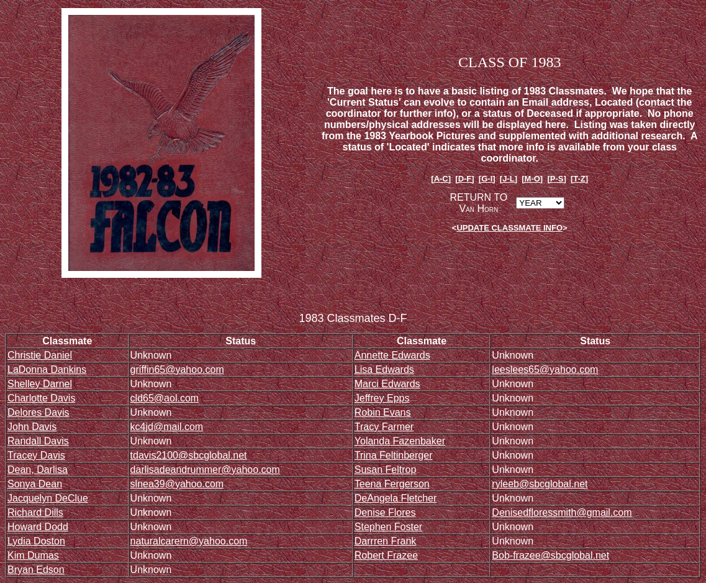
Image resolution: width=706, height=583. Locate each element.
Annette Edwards (392, 355)
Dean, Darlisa (37, 469)
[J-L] (508, 178)
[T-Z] (579, 178)
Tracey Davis (36, 455)
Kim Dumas (33, 555)
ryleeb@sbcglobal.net (539, 484)
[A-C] (441, 178)
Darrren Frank (386, 541)
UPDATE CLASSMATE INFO (509, 227)
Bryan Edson (36, 569)
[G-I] (487, 178)
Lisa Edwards (384, 369)
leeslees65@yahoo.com (545, 369)
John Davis (32, 426)
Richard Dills (35, 512)
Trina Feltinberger (394, 455)
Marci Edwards (387, 384)
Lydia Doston (36, 541)
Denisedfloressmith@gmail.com (561, 512)
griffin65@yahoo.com (177, 369)
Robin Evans (383, 412)
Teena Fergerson (392, 484)
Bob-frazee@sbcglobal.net (550, 555)
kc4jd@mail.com (167, 426)
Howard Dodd (37, 526)
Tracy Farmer (384, 426)
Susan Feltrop (386, 469)
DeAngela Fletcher (396, 498)
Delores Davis (38, 412)
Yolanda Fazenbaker (400, 441)
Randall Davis (38, 441)
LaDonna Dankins (46, 369)
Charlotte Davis (41, 398)
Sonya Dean (34, 484)
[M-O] (532, 178)
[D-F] (464, 178)
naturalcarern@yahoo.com (189, 541)
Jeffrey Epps (382, 398)
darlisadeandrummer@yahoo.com (205, 469)
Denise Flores (385, 512)
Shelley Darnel (39, 384)
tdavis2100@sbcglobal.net (188, 455)
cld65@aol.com (164, 398)
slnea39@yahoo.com (177, 484)
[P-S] (556, 178)
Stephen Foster (388, 526)
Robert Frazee (386, 555)
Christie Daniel (39, 355)
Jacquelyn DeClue (47, 498)
